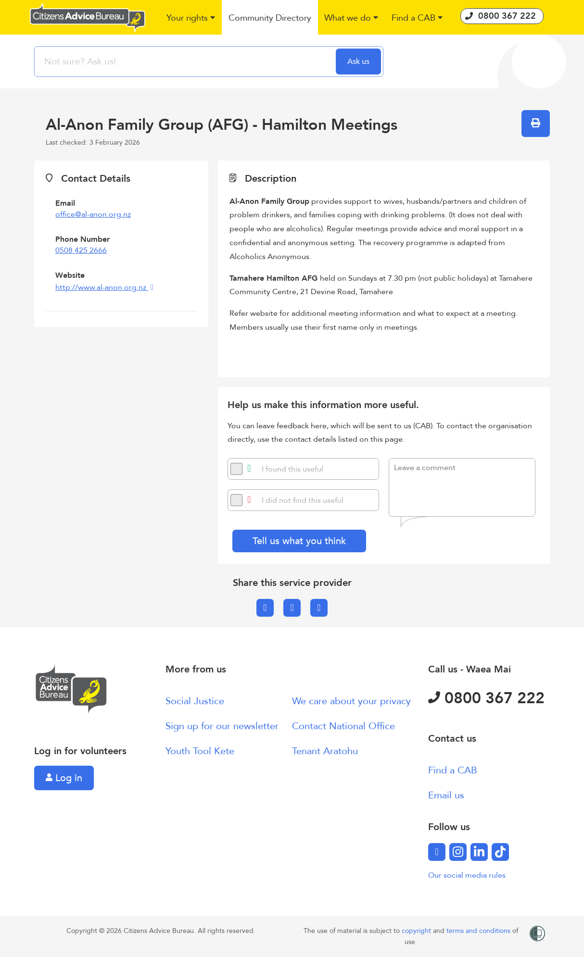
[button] (191, 18)
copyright (417, 930)
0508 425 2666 (81, 250)
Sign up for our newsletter (222, 726)
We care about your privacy (351, 701)
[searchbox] (186, 62)
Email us (446, 795)
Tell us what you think (299, 540)
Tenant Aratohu (325, 751)
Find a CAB (452, 770)
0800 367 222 (486, 698)
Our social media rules (467, 875)
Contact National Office (343, 726)
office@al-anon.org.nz (93, 214)
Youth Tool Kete (199, 751)
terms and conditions (479, 930)
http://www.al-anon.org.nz (101, 287)
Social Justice (194, 701)
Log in (64, 777)
